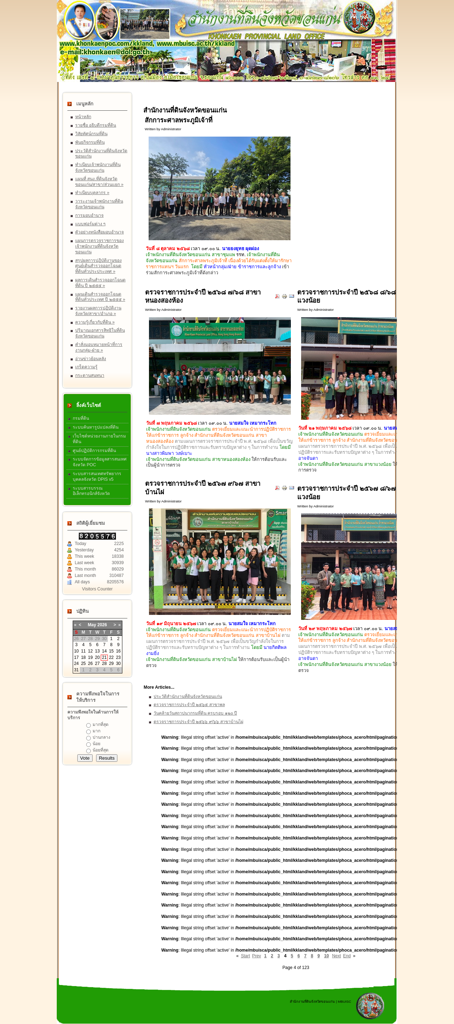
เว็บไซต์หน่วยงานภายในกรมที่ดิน (99, 439)
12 (90, 651)
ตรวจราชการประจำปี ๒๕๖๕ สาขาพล (189, 704)
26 (90, 663)
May (92, 624)
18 (83, 657)
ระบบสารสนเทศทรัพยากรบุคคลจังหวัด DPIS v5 (97, 476)
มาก (96, 730)
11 (83, 651)
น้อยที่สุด (101, 750)
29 (111, 663)
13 (97, 651)
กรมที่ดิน (81, 418)
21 (104, 657)
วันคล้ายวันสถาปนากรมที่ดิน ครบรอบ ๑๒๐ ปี (195, 713)
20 (97, 657)
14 (104, 651)
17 (76, 657)
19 (90, 657)
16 (118, 651)
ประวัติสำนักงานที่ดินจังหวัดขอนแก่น (188, 696)
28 (104, 663)
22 (111, 657)
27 (97, 663)
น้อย (96, 743)
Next (336, 955)
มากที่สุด (101, 724)
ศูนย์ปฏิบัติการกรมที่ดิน (94, 450)
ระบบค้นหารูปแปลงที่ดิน (95, 427)
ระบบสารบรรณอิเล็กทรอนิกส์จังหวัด (91, 491)
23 (118, 657)
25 (83, 663)
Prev (256, 955)
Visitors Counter (97, 589)
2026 (102, 624)
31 (76, 669)
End (347, 955)
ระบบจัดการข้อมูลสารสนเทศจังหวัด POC (100, 462)
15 (111, 651)
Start (245, 955)
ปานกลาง (101, 737)
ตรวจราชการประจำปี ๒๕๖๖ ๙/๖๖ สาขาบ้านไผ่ (198, 721)
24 (76, 663)
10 (76, 651)
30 (118, 663)
